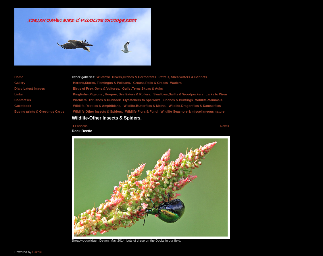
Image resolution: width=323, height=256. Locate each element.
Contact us (22, 100)
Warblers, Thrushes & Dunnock (97, 100)
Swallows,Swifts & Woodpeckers (178, 94)
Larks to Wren (216, 94)
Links (18, 94)
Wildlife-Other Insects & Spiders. (98, 111)
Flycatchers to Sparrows (141, 100)
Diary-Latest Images (29, 88)
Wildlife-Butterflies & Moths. (145, 105)
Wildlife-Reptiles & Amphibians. (97, 105)
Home (18, 77)
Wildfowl (103, 77)
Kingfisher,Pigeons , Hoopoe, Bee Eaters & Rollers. (112, 94)
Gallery (19, 82)
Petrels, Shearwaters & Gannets (183, 77)
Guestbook (22, 105)
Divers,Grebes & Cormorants (134, 77)
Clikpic (37, 252)
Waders (176, 82)
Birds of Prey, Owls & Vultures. (96, 88)
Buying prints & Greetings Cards (39, 111)
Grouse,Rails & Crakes (150, 82)
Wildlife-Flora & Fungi (141, 111)
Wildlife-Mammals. (209, 100)
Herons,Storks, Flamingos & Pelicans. (102, 82)
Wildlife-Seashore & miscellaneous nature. (193, 111)
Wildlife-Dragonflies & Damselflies (195, 105)
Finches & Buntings (178, 100)
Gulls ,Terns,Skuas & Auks (142, 88)
